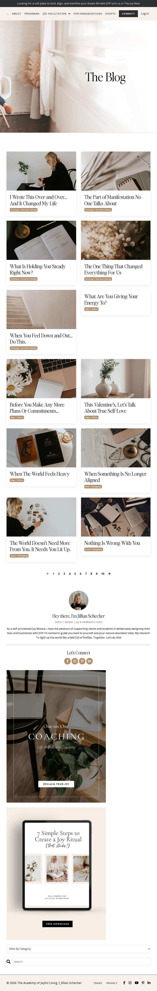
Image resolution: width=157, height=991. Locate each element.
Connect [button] (128, 13)
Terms (97, 983)
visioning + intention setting (23, 210)
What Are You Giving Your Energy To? (111, 299)
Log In (145, 13)
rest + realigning (93, 486)
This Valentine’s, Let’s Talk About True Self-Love (110, 407)
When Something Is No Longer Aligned (115, 477)
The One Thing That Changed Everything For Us (113, 269)
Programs (31, 13)
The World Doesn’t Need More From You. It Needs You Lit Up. (40, 546)
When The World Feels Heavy (40, 474)
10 (102, 574)
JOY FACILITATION (56, 13)
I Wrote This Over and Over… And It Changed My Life (38, 200)
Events (110, 13)
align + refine (91, 309)
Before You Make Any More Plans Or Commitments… (37, 407)
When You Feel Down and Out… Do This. (41, 338)
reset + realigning (19, 556)
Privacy (111, 983)
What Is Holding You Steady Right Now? (38, 269)
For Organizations (88, 13)
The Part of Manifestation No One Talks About (112, 200)
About (16, 13)
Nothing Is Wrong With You (112, 543)
